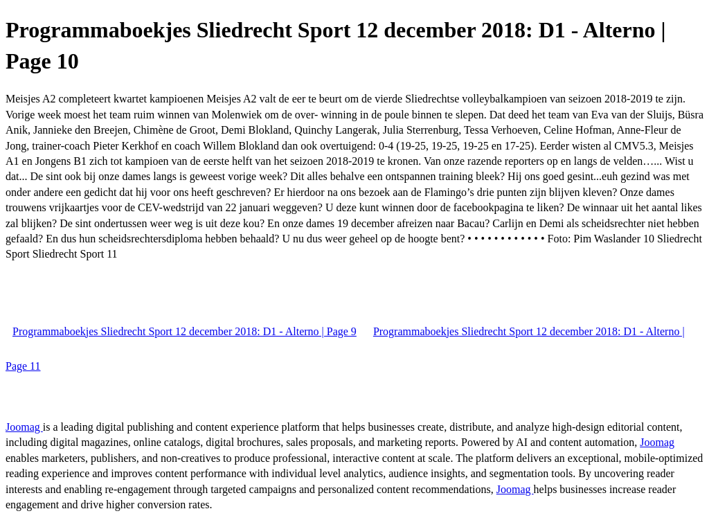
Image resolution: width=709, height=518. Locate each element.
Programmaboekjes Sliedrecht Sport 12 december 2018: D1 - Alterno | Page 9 (184, 331)
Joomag (24, 427)
